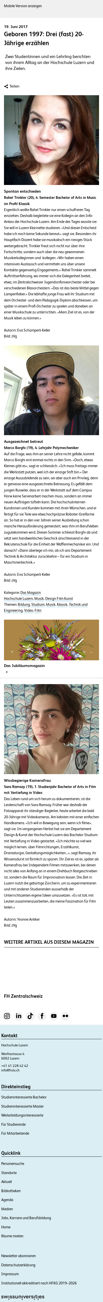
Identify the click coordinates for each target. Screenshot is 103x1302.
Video (28, 610)
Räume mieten (12, 1236)
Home (5, 1227)
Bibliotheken (11, 1191)
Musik (39, 599)
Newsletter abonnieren (18, 1256)
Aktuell (6, 1182)
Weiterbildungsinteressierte (22, 1115)
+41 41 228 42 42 (14, 1066)
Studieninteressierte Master (22, 1106)
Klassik (62, 604)
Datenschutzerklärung (18, 1265)
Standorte (9, 1173)
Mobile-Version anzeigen (23, 6)
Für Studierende (13, 1124)
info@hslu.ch (10, 1070)
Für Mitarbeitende (15, 1133)
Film (38, 610)
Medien (7, 1209)
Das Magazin (30, 593)
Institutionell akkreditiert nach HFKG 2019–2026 (39, 1283)
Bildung (24, 604)
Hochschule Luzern (18, 599)
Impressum (10, 1274)
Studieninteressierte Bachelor (24, 1097)
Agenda (7, 1200)
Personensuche (12, 1163)
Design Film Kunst (59, 599)
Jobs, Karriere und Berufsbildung (26, 1218)
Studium (38, 604)
